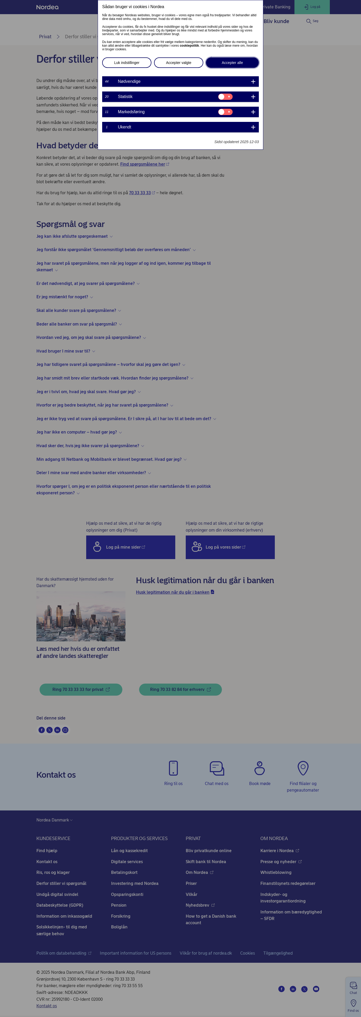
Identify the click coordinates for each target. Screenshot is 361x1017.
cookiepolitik (189, 45)
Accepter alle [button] (232, 63)
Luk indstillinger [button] (127, 63)
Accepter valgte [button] (179, 63)
